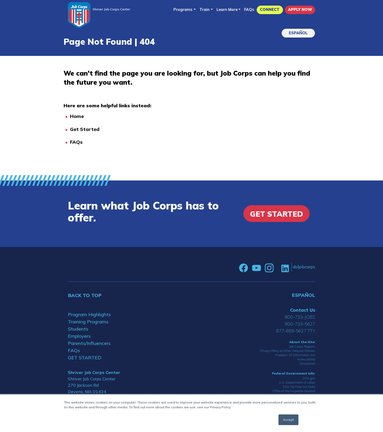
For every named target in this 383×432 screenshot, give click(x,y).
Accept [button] (288, 420)
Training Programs (88, 322)
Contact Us (302, 310)
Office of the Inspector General (293, 391)
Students (78, 329)
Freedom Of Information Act (295, 355)
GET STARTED (84, 358)
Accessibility (306, 359)
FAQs (249, 9)
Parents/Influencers (89, 343)
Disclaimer (307, 363)
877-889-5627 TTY (295, 331)
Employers (79, 336)
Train (204, 9)
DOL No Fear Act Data (299, 387)
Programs (183, 9)
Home (77, 116)
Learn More (227, 9)
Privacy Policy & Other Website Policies (287, 351)
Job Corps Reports (302, 346)
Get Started (84, 129)
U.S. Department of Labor (297, 382)
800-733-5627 (300, 324)
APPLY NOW (300, 9)
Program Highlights (89, 314)
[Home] (79, 15)
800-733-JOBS (300, 317)
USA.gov (309, 378)
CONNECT (270, 9)
